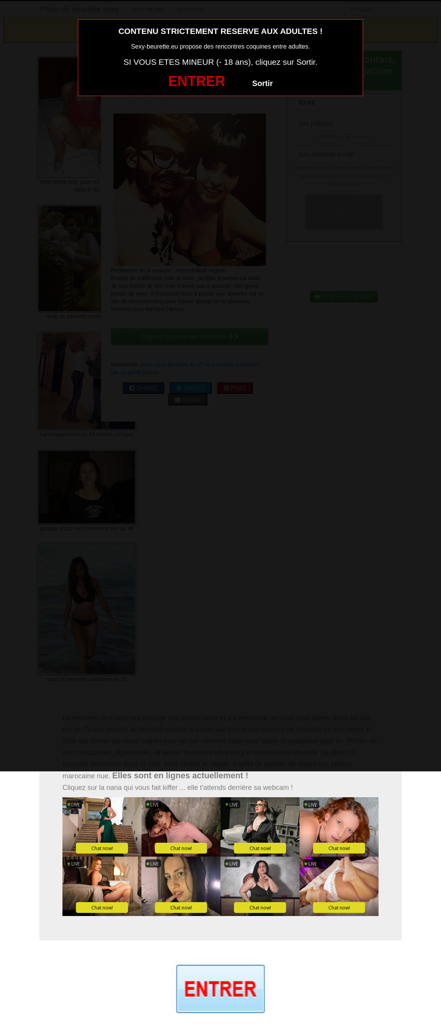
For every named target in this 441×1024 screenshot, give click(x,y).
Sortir (262, 83)
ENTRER (196, 81)
